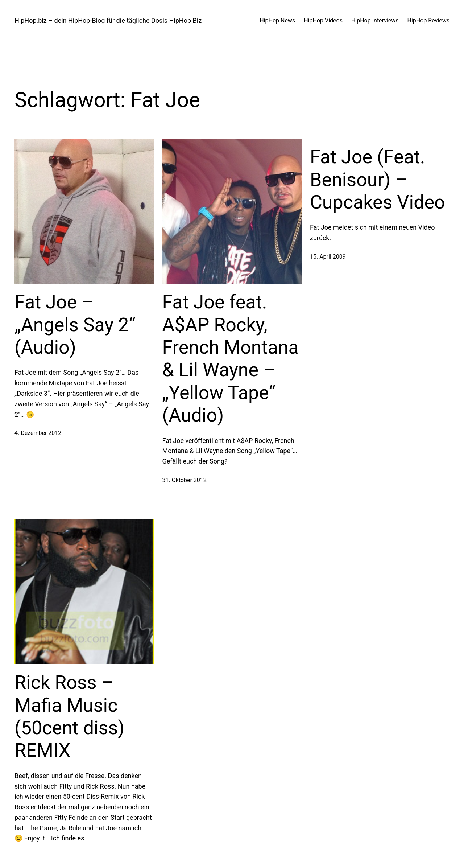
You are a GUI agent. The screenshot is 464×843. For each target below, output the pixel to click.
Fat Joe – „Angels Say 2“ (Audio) (75, 324)
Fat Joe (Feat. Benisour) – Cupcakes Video (377, 179)
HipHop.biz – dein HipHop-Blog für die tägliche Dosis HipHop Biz (108, 20)
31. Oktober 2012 (184, 480)
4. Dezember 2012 (37, 432)
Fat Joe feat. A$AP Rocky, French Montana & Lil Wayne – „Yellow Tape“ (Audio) (230, 358)
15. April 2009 (328, 256)
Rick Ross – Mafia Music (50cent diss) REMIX (69, 716)
